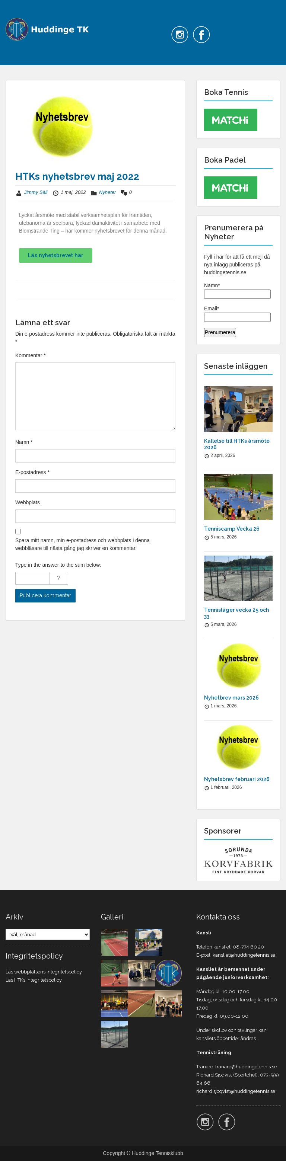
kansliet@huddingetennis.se (244, 955)
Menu (13, 12)
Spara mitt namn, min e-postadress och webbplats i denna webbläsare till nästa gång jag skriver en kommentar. (82, 544)
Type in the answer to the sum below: (58, 565)
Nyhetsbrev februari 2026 (237, 779)
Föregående (34, 290)
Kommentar (30, 355)
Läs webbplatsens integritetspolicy (44, 972)
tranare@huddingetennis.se (246, 1066)
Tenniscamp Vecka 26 (232, 529)
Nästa (164, 290)
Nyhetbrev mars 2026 (231, 698)
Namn (24, 442)
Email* (237, 314)
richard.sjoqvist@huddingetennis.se (235, 1091)
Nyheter (107, 192)
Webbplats (27, 502)
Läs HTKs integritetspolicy (34, 980)
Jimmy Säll (36, 192)
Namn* (237, 290)
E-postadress (32, 472)
